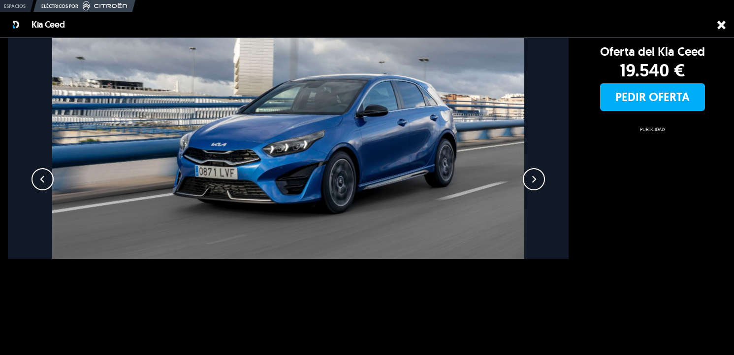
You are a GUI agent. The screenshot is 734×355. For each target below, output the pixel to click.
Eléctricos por (84, 6)
